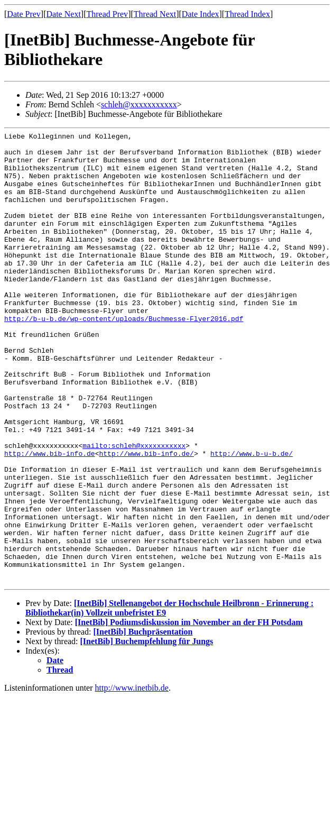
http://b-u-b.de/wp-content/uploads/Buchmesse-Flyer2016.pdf (123, 356)
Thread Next (155, 14)
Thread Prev (107, 14)
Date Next (64, 14)
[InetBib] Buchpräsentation (142, 722)
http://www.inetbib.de (132, 778)
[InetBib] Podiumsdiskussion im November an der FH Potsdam (189, 712)
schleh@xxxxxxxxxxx (139, 104)
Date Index (200, 14)
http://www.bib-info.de (49, 518)
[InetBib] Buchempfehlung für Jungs (147, 731)
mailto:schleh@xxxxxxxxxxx (133, 509)
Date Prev (24, 14)
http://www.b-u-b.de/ (251, 518)
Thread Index (247, 14)
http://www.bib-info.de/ (146, 518)
